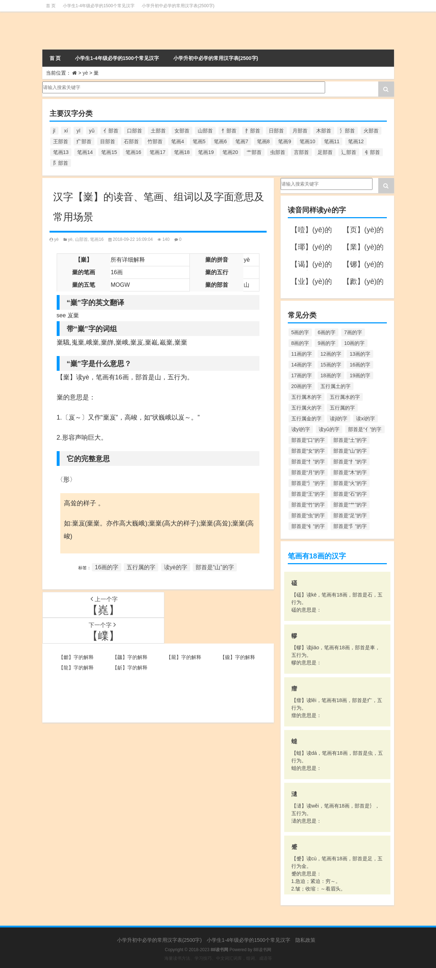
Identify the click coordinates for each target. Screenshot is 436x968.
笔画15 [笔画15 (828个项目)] (109, 152)
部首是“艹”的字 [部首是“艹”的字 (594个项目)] (350, 505)
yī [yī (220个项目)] (78, 131)
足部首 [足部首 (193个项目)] (325, 152)
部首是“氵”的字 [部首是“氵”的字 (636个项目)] (308, 483)
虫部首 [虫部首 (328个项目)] (277, 152)
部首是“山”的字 (215, 567)
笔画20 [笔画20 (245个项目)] (230, 152)
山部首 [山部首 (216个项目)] (205, 131)
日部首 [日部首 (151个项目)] (276, 131)
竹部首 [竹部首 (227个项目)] (155, 141)
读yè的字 (175, 567)
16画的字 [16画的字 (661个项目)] (360, 365)
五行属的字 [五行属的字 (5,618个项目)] (342, 408)
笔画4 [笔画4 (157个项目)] (177, 141)
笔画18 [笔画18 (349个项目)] (182, 152)
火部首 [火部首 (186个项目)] (371, 131)
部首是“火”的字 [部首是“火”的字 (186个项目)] (350, 483)
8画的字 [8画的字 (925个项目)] (300, 343)
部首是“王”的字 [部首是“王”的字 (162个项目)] (308, 494)
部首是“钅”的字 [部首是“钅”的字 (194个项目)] (308, 526)
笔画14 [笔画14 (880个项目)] (85, 152)
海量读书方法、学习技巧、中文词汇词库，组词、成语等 (218, 958)
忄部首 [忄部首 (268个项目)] (228, 131)
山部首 (81, 239)
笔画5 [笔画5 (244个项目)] (199, 141)
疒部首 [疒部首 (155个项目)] (84, 141)
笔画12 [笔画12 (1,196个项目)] (356, 141)
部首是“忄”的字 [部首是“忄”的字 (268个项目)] (308, 461)
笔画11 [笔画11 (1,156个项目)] (332, 141)
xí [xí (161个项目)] (66, 131)
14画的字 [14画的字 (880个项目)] (301, 365)
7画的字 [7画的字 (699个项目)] (353, 332)
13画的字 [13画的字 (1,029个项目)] (360, 354)
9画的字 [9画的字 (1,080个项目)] (327, 343)
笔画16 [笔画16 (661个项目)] (133, 152)
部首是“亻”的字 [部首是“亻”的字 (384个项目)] (364, 429)
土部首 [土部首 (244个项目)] (158, 131)
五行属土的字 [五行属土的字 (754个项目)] (335, 386)
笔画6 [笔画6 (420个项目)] (220, 141)
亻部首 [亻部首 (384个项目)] (110, 131)
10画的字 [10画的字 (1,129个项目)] (354, 343)
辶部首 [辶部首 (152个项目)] (348, 152)
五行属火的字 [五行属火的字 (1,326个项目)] (306, 408)
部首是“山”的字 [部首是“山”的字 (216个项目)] (350, 451)
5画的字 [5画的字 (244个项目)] (300, 332)
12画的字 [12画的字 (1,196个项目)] (330, 354)
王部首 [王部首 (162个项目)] (60, 141)
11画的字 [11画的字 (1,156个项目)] (301, 354)
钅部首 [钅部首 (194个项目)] (372, 152)
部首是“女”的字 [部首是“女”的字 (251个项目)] (308, 451)
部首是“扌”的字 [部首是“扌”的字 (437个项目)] (350, 461)
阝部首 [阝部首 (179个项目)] (60, 163)
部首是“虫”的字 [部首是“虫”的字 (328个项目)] (308, 515)
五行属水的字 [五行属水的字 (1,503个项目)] (345, 397)
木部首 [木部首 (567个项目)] (323, 131)
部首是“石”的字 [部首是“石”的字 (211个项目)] (350, 494)
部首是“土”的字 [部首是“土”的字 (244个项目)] (350, 440)
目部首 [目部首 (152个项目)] (107, 141)
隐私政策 (305, 940)
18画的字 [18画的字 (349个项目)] (330, 375)
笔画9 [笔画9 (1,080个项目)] (284, 141)
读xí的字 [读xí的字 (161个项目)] (365, 418)
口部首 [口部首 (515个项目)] (134, 131)
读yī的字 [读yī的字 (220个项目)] (300, 429)
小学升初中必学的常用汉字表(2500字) (178, 5)
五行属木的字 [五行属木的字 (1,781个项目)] (306, 397)
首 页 (51, 5)
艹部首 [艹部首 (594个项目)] (254, 152)
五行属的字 (141, 567)
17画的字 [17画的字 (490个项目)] (301, 375)
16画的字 (106, 567)
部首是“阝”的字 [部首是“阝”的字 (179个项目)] (350, 526)
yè (85, 73)
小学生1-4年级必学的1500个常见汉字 (99, 5)
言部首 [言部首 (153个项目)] (301, 152)
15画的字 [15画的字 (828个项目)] (330, 365)
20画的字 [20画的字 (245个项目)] (301, 386)
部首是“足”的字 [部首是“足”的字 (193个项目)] (350, 515)
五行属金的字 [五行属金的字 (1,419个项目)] (306, 418)
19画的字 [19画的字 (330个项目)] (360, 375)
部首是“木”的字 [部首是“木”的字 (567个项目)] (350, 472)
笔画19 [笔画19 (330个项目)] (206, 152)
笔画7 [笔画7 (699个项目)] (241, 141)
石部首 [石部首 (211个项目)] (131, 141)
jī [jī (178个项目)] (54, 131)
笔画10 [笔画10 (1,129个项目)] (307, 141)
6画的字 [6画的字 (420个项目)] (327, 332)
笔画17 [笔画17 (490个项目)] (157, 152)
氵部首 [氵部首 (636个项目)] (347, 131)
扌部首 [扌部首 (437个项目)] (252, 131)
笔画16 (96, 239)
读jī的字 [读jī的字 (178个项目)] (338, 418)
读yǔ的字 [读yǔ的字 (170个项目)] (329, 429)
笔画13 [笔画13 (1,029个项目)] (61, 152)
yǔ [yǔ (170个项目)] (92, 131)
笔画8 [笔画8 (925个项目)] (263, 141)
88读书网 (262, 949)
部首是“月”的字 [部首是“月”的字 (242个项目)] (308, 472)
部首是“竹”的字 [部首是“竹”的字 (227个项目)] (308, 505)
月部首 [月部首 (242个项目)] (300, 131)
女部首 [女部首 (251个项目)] (181, 131)
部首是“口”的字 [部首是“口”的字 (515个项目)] (308, 440)
